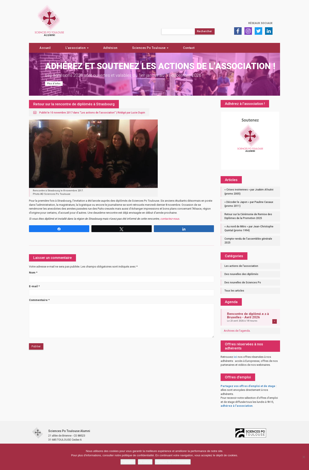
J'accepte (128, 461)
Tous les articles (234, 290)
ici (235, 356)
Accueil (45, 48)
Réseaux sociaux (260, 23)
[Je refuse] (303, 457)
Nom (33, 272)
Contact (189, 48)
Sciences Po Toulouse (150, 48)
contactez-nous (169, 218)
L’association (77, 48)
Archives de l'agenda (237, 330)
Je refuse (145, 461)
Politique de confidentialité (172, 461)
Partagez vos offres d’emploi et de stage (248, 386)
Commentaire (39, 300)
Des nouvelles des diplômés (241, 274)
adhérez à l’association (237, 405)
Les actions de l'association (98, 112)
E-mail (34, 286)
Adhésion (110, 48)
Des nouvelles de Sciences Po (242, 282)
